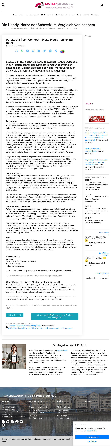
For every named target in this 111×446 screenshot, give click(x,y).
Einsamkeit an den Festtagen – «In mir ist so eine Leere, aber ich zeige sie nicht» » (96, 210)
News (22, 15)
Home (14, 15)
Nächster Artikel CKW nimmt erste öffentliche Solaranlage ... (55, 316)
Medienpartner (47, 15)
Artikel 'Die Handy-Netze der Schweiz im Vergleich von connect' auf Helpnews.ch (40, 328)
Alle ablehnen (92, 441)
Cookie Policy (71, 439)
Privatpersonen (35, 418)
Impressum (47, 439)
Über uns (95, 15)
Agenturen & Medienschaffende (36, 411)
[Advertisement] (98, 69)
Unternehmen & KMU (38, 407)
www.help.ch (62, 350)
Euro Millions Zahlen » (104, 254)
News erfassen (61, 15)
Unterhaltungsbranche (18, 28)
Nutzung (61, 439)
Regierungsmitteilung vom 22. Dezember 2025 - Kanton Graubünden (96, 162)
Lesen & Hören (75, 15)
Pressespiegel (62, 410)
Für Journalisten (63, 418)
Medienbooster (33, 15)
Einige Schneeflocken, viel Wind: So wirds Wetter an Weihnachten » (97, 198)
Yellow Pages (62, 415)
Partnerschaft (62, 412)
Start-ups (33, 415)
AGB (54, 439)
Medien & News (63, 407)
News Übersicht (14, 315)
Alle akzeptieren (92, 437)
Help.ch (29, 439)
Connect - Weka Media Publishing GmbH (25, 326)
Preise (86, 15)
